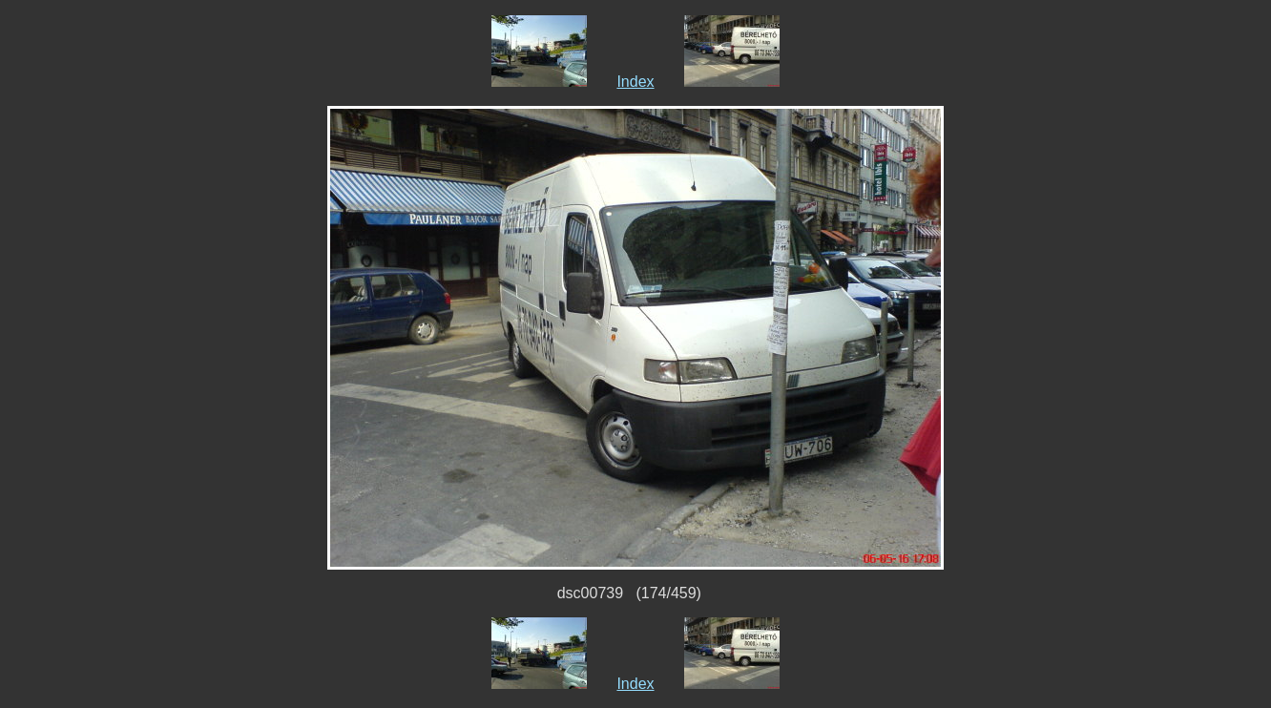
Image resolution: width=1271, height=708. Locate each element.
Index (635, 81)
